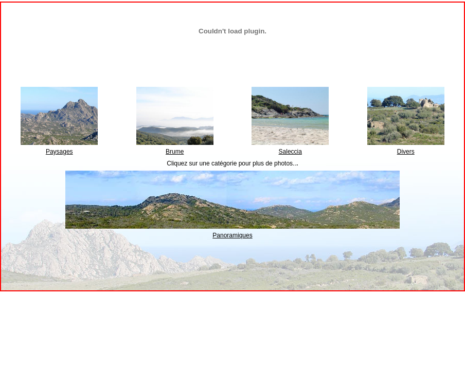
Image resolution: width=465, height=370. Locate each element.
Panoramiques (232, 235)
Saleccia (290, 151)
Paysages (59, 151)
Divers (406, 151)
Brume (175, 151)
